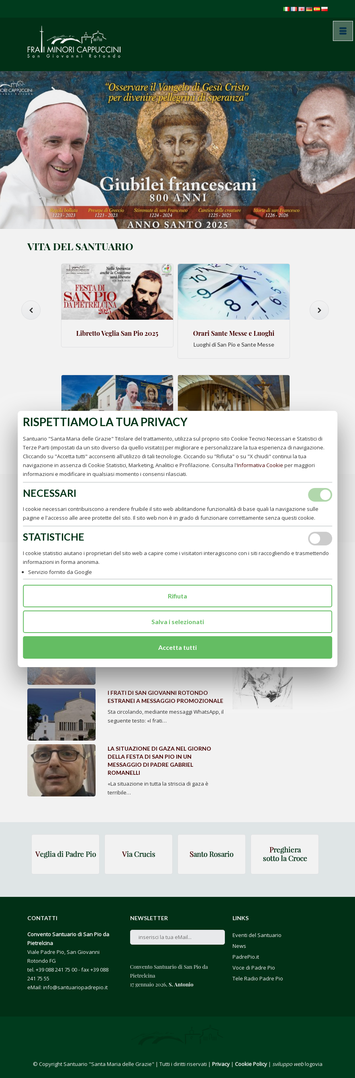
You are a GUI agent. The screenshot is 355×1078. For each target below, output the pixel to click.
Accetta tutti (177, 647)
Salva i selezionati (177, 621)
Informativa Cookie (260, 465)
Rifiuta (177, 596)
